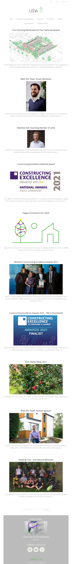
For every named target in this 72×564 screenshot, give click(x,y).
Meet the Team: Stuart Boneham (36, 79)
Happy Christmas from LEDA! (36, 213)
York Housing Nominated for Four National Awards (36, 30)
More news (36, 541)
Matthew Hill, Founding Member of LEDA (36, 128)
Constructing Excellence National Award (36, 164)
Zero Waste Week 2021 (36, 362)
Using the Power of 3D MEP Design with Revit (36, 538)
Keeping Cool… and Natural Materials (36, 460)
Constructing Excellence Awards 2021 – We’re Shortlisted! (36, 313)
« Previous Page (27, 511)
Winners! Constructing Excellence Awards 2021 (36, 262)
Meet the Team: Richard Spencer (36, 411)
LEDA (36, 9)
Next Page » (46, 511)
